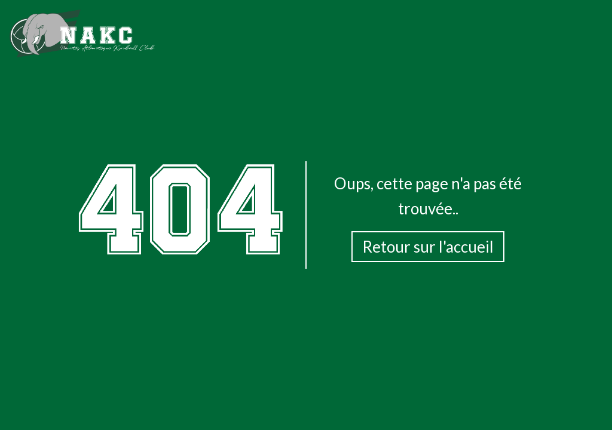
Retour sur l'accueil (428, 246)
